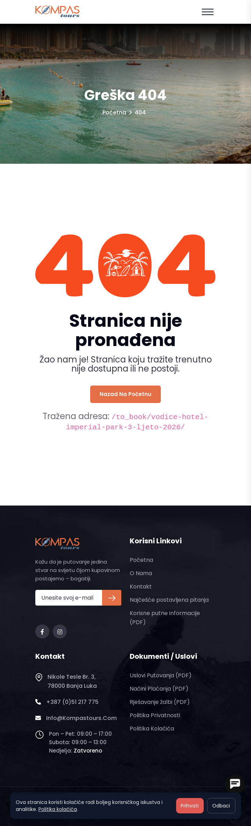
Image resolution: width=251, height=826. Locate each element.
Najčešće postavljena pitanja (169, 600)
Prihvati (190, 805)
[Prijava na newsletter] (111, 598)
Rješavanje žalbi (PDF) (160, 702)
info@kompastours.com (76, 718)
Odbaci (221, 805)
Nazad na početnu (125, 394)
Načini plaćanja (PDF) (159, 689)
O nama (141, 573)
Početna (114, 112)
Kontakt (141, 587)
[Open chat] (235, 785)
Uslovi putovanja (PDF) (161, 675)
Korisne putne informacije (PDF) (165, 617)
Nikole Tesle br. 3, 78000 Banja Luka (66, 681)
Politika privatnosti (155, 715)
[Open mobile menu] (208, 11)
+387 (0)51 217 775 (67, 702)
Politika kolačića (152, 729)
